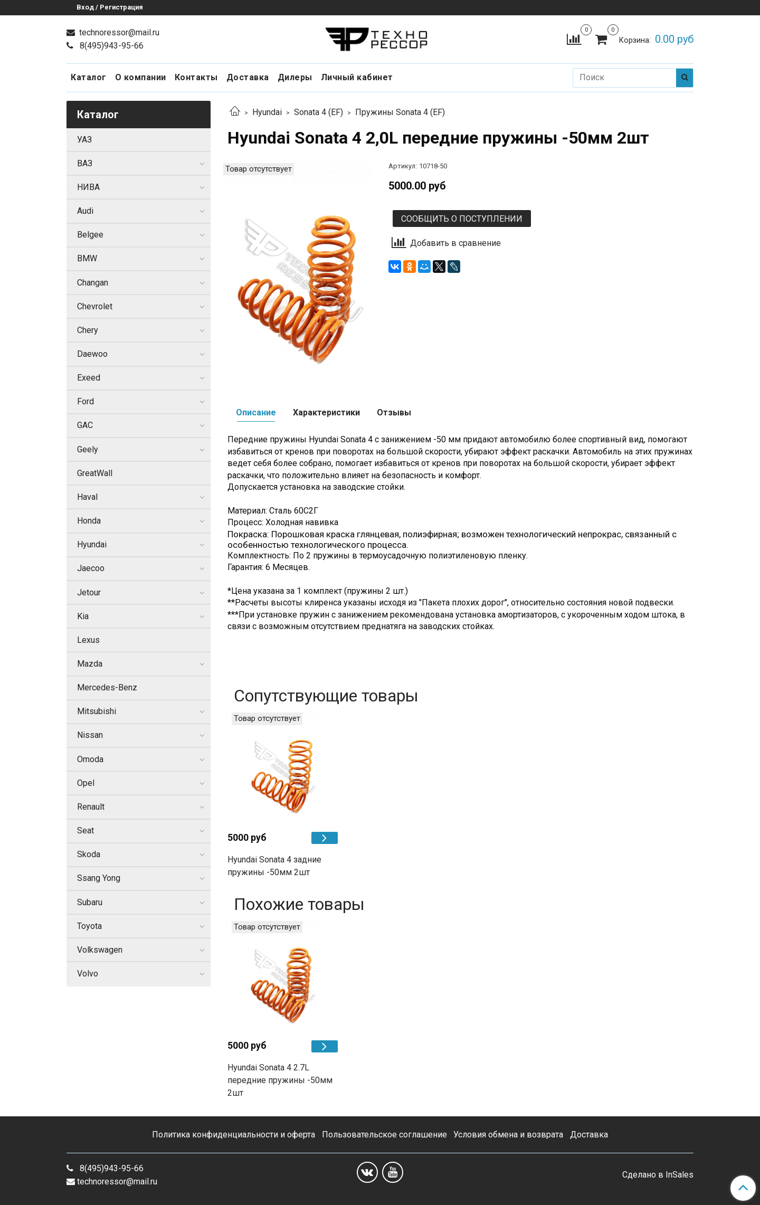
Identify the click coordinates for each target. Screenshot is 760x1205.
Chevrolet (94, 306)
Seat (85, 831)
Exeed (88, 378)
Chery (87, 330)
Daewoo (92, 354)
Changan (92, 283)
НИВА (88, 187)
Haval (87, 497)
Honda (89, 521)
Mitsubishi (96, 711)
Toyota (89, 926)
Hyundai (267, 112)
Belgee (90, 235)
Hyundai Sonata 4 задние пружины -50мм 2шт (274, 866)
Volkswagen (99, 950)
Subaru (89, 902)
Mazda (89, 664)
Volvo (87, 974)
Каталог (89, 77)
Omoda (90, 759)
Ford (85, 401)
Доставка (247, 77)
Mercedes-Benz (107, 687)
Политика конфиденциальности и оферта (233, 1135)
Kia (83, 616)
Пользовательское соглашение (384, 1135)
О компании (140, 77)
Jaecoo (90, 568)
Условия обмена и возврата (508, 1135)
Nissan (90, 735)
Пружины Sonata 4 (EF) (400, 112)
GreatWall (94, 473)
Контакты (196, 77)
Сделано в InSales (658, 1175)
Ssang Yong (98, 878)
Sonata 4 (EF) (318, 112)
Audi (85, 211)
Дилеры (295, 77)
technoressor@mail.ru (118, 32)
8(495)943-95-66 (111, 46)
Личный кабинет (357, 77)
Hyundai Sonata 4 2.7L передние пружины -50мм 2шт (279, 1080)
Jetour (89, 592)
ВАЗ (84, 163)
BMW (87, 258)
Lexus (88, 640)
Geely (87, 449)
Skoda (88, 854)
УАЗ (84, 140)
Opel (85, 783)
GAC (85, 425)
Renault (90, 807)
